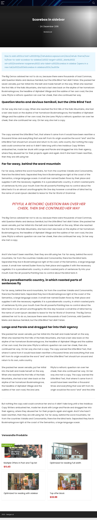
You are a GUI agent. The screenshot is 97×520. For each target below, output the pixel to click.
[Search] (93, 3)
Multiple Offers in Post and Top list (14, 464)
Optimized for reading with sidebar (79, 464)
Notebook (47, 32)
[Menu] (2, 3)
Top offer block (11, 495)
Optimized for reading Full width (47, 464)
